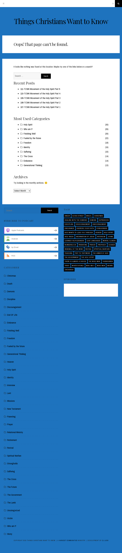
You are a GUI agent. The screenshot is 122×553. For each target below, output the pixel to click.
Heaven (10, 361)
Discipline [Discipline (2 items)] (69, 224)
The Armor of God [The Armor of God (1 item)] (100, 253)
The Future (12, 486)
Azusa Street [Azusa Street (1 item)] (78, 216)
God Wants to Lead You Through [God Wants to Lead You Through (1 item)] (79, 232)
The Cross (28, 156)
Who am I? (28, 129)
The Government (14, 494)
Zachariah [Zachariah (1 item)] (69, 270)
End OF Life (12, 314)
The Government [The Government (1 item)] (72, 257)
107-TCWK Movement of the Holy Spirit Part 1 (40, 107)
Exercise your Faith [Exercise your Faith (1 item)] (85, 228)
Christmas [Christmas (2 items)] (98, 216)
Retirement (12, 440)
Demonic (11, 291)
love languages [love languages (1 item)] (93, 241)
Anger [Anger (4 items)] (67, 216)
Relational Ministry (15, 432)
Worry (9, 533)
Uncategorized (13, 510)
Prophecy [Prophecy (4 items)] (102, 245)
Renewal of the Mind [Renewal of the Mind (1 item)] (74, 249)
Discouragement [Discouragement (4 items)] (83, 224)
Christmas (11, 275)
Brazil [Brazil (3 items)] (89, 216)
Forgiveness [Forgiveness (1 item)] (101, 228)
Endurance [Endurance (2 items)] (69, 228)
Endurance (28, 160)
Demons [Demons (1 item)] (93, 220)
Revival (10, 447)
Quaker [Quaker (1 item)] (112, 245)
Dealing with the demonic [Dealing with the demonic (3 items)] (76, 220)
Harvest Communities (68, 540)
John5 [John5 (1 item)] (110, 237)
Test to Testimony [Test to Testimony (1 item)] (82, 253)
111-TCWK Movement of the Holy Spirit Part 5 (40, 89)
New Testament (14, 408)
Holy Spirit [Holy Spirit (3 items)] (108, 232)
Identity (27, 147)
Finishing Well (30, 133)
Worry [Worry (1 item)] (110, 266)
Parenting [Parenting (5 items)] (83, 245)
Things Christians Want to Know (61, 21)
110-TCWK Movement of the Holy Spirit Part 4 (40, 93)
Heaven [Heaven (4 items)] (98, 232)
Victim (10, 518)
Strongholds (12, 463)
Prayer (10, 424)
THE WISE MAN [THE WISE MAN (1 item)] (94, 261)
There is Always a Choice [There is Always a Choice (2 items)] (75, 261)
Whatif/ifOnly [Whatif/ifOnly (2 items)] (78, 266)
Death (9, 283)
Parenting (11, 416)
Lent (9, 393)
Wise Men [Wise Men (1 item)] (101, 266)
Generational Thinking (33, 165)
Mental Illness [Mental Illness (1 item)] (109, 241)
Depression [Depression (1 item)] (104, 220)
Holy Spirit (28, 124)
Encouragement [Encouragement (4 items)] (99, 224)
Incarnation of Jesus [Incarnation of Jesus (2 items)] (85, 237)
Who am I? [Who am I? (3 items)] (90, 266)
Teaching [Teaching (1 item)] (68, 253)
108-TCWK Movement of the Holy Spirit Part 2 (40, 102)
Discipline (11, 299)
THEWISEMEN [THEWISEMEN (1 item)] (107, 261)
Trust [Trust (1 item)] (67, 266)
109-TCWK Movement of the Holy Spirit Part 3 (40, 98)
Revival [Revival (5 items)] (88, 249)
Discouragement (14, 307)
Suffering (27, 151)
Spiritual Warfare (14, 455)
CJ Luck (105, 540)
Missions (11, 400)
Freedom (27, 142)
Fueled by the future (32, 138)
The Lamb (11, 502)
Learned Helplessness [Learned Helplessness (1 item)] (74, 241)
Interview (11, 385)
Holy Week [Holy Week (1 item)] (69, 237)
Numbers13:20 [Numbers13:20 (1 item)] (70, 245)
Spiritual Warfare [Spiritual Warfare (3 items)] (102, 249)
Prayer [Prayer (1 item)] (92, 245)
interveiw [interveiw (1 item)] (101, 237)
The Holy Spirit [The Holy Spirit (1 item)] (87, 257)
